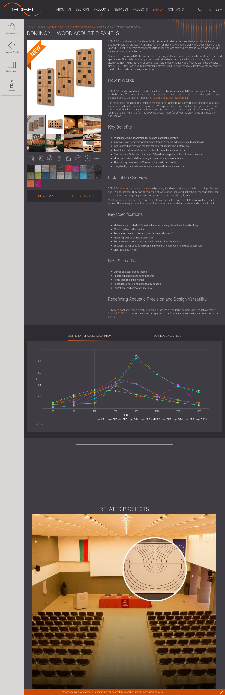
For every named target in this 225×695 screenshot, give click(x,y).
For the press (101, 588)
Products (95, 9)
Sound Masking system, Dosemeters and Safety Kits (56, 670)
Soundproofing (12, 28)
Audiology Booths (37, 654)
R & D (97, 600)
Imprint (98, 584)
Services (115, 9)
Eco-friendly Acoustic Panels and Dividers (49, 609)
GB (217, 9)
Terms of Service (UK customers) (144, 605)
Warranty (131, 592)
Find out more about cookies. (148, 692)
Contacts (170, 9)
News (97, 605)
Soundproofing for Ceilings (41, 588)
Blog (96, 597)
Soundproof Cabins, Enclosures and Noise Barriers (54, 641)
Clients (98, 621)
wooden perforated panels (134, 188)
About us (57, 9)
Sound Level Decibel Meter (41, 666)
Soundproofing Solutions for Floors (46, 592)
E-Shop (151, 9)
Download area (134, 609)
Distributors (100, 629)
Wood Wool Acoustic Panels (43, 625)
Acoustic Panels (11, 47)
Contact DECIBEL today (121, 313)
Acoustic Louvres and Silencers (44, 646)
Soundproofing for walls (40, 584)
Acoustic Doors (35, 597)
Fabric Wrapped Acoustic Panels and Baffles (51, 617)
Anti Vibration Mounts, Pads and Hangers (49, 650)
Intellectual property (105, 613)
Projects (134, 9)
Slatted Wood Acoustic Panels (44, 621)
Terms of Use (133, 597)
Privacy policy (102, 617)
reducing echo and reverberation (171, 97)
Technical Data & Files (166, 335)
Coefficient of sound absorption (89, 335)
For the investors (103, 592)
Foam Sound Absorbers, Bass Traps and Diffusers (54, 629)
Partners (99, 625)
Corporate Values (104, 609)
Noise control (11, 66)
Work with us (133, 613)
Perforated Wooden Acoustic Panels (47, 613)
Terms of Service (135, 600)
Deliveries (131, 588)
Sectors (76, 9)
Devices (12, 86)
